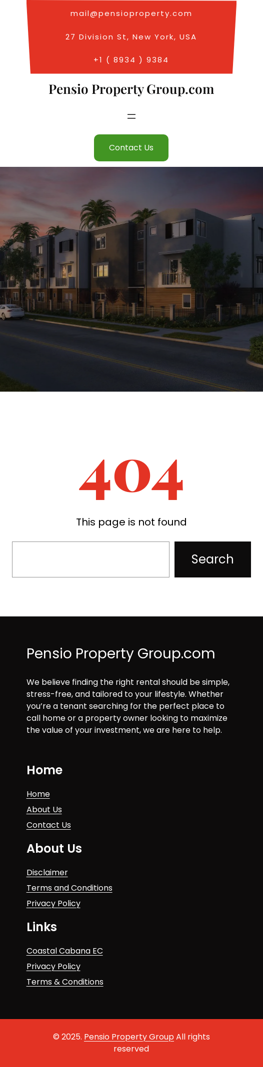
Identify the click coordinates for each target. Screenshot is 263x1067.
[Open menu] (132, 116)
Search (213, 559)
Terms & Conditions (65, 982)
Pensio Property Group (129, 1037)
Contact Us (131, 147)
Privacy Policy (53, 903)
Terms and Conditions (69, 888)
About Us (44, 809)
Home (38, 794)
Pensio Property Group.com (131, 88)
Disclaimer (47, 872)
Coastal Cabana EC (64, 951)
